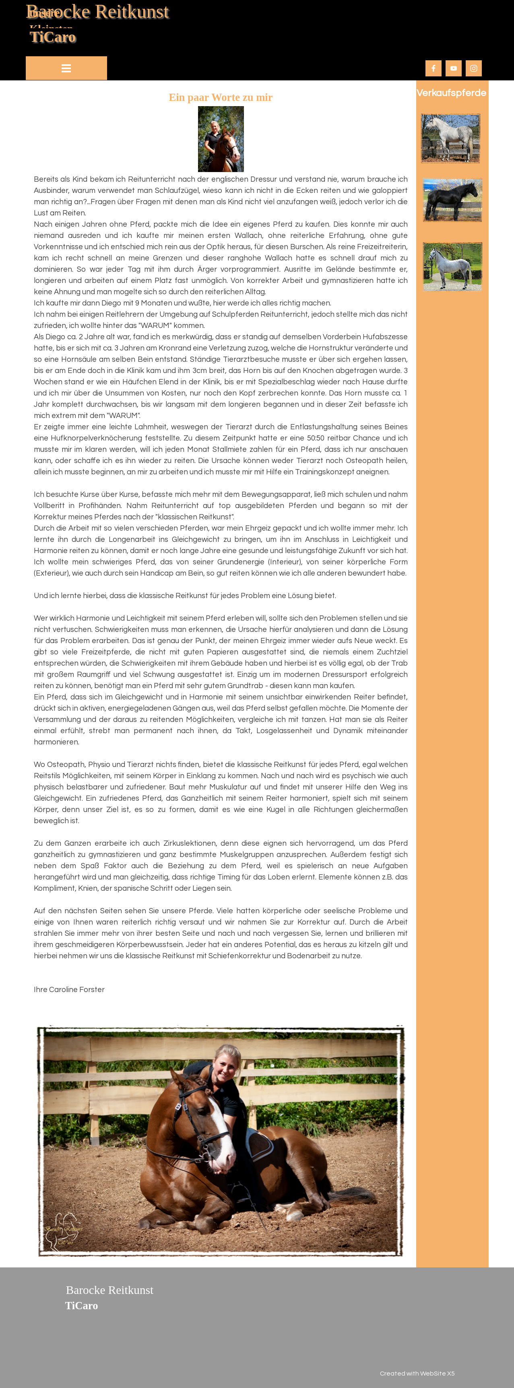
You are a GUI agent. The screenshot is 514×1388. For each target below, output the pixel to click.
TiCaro (53, 37)
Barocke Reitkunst (97, 11)
